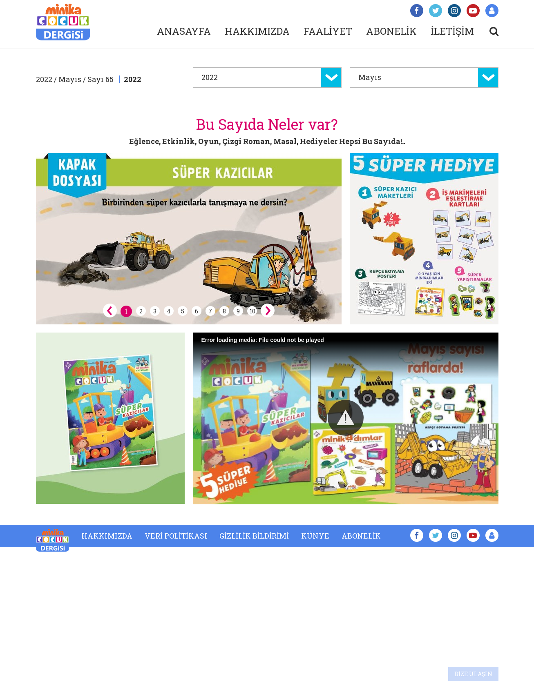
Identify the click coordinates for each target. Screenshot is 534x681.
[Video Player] (345, 418)
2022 (132, 79)
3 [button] (154, 311)
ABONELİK (391, 31)
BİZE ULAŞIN (473, 674)
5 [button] (182, 311)
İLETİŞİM (452, 31)
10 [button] (252, 311)
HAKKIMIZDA (257, 31)
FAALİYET (328, 31)
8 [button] (224, 311)
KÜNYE (315, 536)
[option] (189, 238)
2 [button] (141, 311)
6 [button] (196, 311)
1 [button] (126, 311)
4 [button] (168, 311)
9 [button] (238, 311)
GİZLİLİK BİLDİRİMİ (254, 536)
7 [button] (210, 311)
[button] (346, 418)
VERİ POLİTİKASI (176, 536)
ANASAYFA (184, 31)
